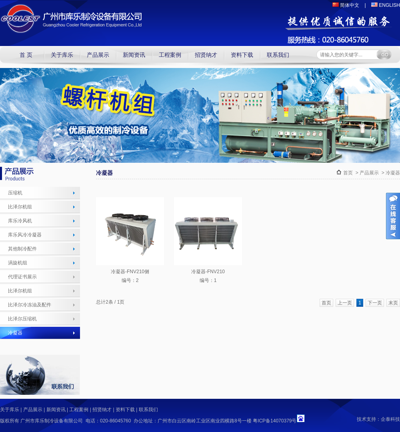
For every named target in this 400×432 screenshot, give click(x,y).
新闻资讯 (134, 55)
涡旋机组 (17, 263)
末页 (393, 303)
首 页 (26, 55)
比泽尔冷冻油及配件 (29, 305)
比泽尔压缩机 (22, 319)
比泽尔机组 (20, 207)
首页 (348, 173)
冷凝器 (15, 333)
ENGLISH (385, 5)
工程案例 (170, 55)
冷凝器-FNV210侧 (130, 271)
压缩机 (15, 193)
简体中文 (345, 5)
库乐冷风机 (20, 221)
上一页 (345, 303)
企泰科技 (390, 419)
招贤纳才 (206, 55)
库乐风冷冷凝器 (25, 235)
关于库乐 (62, 55)
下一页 (375, 303)
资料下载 (242, 55)
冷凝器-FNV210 (208, 271)
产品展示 (98, 55)
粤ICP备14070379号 (274, 421)
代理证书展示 (22, 277)
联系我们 (278, 55)
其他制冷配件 (22, 249)
